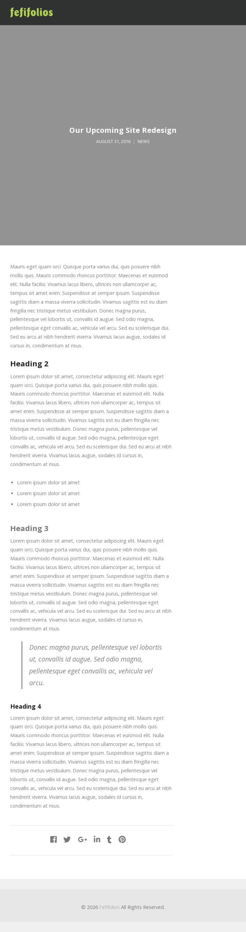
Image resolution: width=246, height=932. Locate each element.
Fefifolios (109, 907)
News (144, 141)
